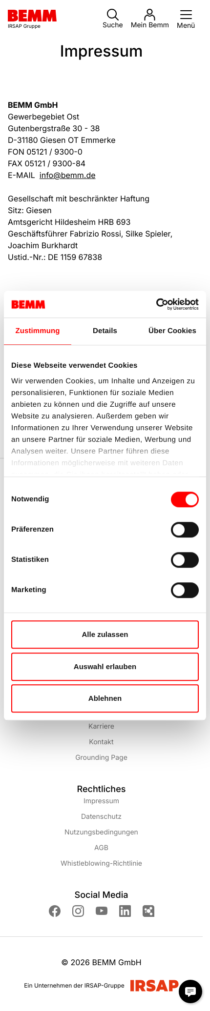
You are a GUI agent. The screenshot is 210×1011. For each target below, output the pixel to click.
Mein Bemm (150, 19)
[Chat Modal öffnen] (190, 991)
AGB (101, 848)
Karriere (101, 726)
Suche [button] (113, 19)
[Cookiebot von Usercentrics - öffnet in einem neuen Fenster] (156, 304)
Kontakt (101, 742)
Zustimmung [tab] (38, 331)
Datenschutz (101, 817)
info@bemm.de (68, 175)
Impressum (101, 801)
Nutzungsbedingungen (101, 832)
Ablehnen (105, 698)
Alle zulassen (105, 634)
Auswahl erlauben (105, 666)
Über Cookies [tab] (172, 331)
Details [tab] (105, 331)
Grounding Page (101, 757)
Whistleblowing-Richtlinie (101, 863)
